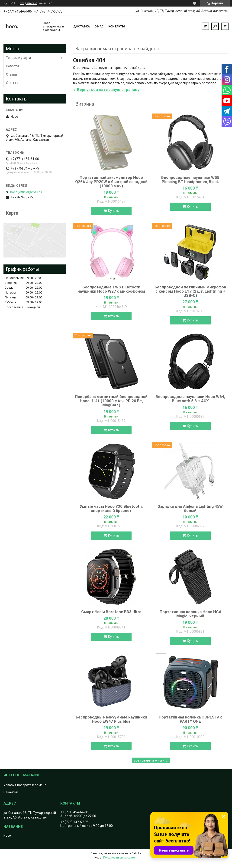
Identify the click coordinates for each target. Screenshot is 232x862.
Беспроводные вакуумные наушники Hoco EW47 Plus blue (111, 719)
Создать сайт (28, 3)
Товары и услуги (18, 58)
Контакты (116, 26)
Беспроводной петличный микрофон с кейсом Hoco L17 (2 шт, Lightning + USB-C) (190, 291)
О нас (99, 26)
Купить (113, 211)
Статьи (11, 74)
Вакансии (10, 792)
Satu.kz (136, 853)
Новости (12, 66)
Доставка (81, 26)
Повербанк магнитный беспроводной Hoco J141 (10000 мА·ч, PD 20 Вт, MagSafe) (111, 400)
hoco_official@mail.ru (26, 192)
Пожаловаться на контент (120, 857)
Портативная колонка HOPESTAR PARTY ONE (190, 719)
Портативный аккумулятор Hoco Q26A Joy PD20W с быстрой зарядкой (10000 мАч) (111, 181)
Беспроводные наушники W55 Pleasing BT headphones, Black (190, 179)
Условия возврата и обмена (24, 785)
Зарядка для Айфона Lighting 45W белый (190, 508)
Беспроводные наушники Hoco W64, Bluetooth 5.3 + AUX (190, 398)
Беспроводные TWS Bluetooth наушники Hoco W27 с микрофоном (111, 289)
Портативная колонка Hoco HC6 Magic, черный (190, 614)
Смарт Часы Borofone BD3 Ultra (111, 612)
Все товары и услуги (149, 760)
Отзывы (12, 83)
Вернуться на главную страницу (108, 89)
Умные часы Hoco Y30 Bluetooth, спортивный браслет (111, 508)
